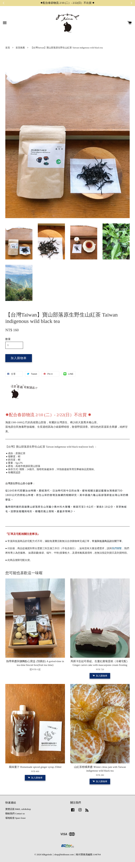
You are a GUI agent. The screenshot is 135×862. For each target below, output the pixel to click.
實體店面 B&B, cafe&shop (18, 809)
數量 (8, 339)
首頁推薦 (20, 47)
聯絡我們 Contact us (15, 813)
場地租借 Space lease (15, 818)
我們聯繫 (117, 548)
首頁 (7, 47)
